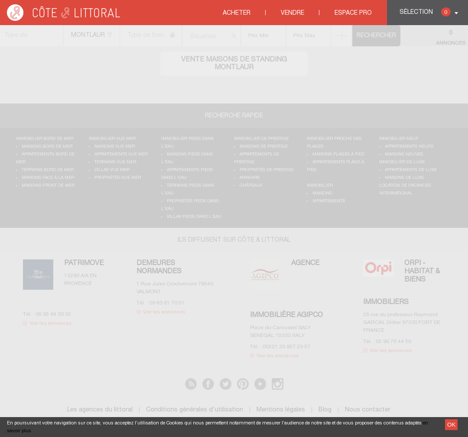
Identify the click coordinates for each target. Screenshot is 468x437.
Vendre (292, 13)
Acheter (236, 13)
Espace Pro (353, 13)
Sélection (425, 11)
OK (451, 424)
